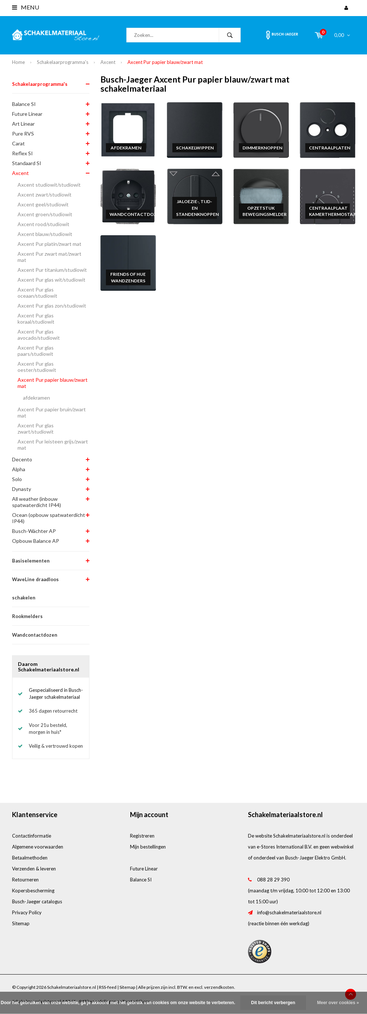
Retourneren (25, 880)
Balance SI (24, 104)
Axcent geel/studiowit (43, 204)
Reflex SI (22, 153)
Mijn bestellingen (148, 847)
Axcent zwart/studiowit (45, 194)
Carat (18, 143)
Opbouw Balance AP (35, 541)
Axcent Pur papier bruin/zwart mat (52, 412)
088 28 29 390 (273, 880)
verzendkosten (219, 987)
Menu (25, 7)
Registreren (142, 836)
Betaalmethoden (29, 858)
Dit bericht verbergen (273, 1002)
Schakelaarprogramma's (62, 62)
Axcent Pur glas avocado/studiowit (39, 334)
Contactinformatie (31, 836)
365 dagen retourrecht (53, 711)
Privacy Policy (27, 912)
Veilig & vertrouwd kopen (56, 746)
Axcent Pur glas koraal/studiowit (36, 318)
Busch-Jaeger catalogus (37, 901)
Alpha (18, 469)
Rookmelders (27, 616)
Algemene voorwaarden (37, 847)
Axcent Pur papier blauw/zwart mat (165, 62)
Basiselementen (31, 561)
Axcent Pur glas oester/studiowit (37, 367)
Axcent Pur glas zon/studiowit (52, 305)
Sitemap (21, 923)
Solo (17, 479)
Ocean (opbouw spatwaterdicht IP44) (48, 518)
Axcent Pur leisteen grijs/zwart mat (53, 444)
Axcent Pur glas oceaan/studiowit (37, 292)
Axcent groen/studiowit (45, 214)
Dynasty (21, 489)
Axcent (107, 62)
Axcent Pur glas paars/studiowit (36, 350)
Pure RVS (23, 133)
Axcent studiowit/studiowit (49, 185)
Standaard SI (26, 163)
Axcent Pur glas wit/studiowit (51, 280)
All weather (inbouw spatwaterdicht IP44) (36, 502)
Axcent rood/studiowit (43, 224)
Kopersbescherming (33, 890)
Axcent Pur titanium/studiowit (52, 270)
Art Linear (23, 124)
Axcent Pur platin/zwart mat (49, 244)
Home (18, 62)
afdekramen (36, 397)
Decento (22, 459)
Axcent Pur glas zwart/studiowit (36, 428)
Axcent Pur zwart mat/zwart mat (49, 257)
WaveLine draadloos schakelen (35, 588)
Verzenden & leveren (34, 869)
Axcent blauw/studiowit (45, 234)
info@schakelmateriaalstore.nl (289, 912)
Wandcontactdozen (34, 635)
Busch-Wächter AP (34, 531)
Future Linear (27, 114)
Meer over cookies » (338, 1002)
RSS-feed (107, 987)
